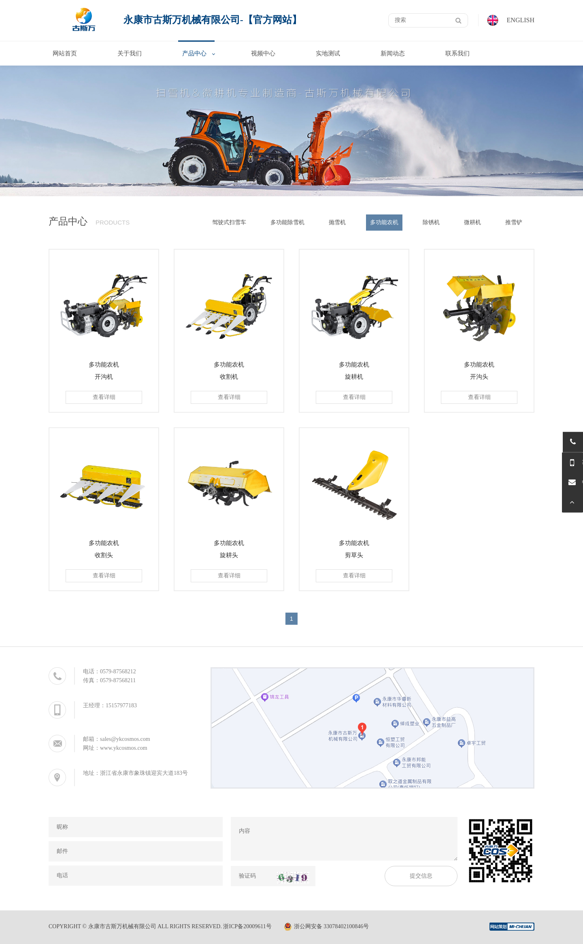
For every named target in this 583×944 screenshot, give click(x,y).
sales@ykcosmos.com (125, 739)
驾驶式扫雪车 (229, 222)
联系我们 (457, 53)
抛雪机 (337, 222)
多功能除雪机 (287, 222)
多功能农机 (384, 222)
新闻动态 (393, 53)
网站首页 (65, 53)
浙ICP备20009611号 (247, 926)
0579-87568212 (118, 671)
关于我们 (129, 53)
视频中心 (263, 53)
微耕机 (472, 222)
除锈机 (431, 222)
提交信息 (421, 876)
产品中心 (194, 53)
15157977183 (121, 705)
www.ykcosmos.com (123, 748)
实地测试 (328, 53)
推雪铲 (513, 222)
